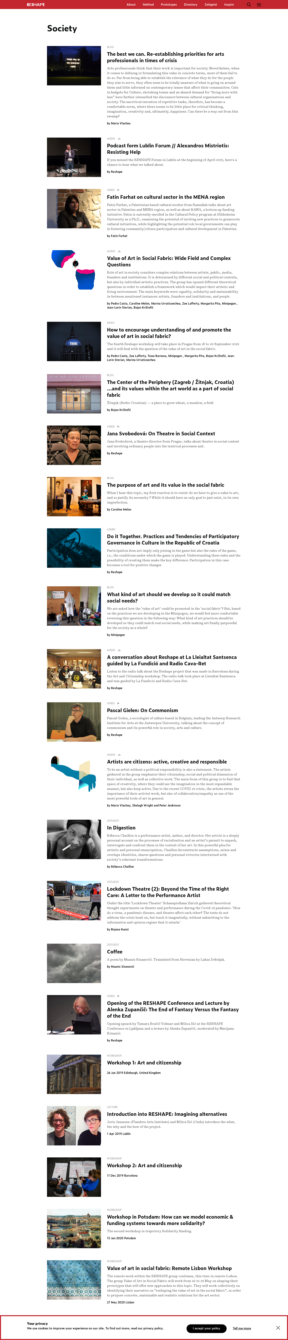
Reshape (116, 172)
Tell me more (242, 1328)
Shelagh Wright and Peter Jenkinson (156, 805)
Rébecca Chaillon (122, 866)
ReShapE (36, 5)
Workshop (114, 1056)
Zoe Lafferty (190, 303)
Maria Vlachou (120, 123)
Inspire (229, 4)
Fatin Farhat (119, 236)
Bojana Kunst (120, 929)
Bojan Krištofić (143, 307)
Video (114, 190)
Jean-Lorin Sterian (119, 307)
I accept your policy (206, 1328)
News (110, 323)
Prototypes (169, 4)
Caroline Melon (139, 303)
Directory (190, 4)
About (131, 4)
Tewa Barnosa (157, 356)
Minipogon (229, 303)
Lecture (112, 1107)
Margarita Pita (210, 303)
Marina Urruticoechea (165, 303)
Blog (110, 47)
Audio (114, 139)
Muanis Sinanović (122, 966)
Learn (111, 529)
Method (148, 4)
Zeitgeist (211, 4)
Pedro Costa (119, 303)
